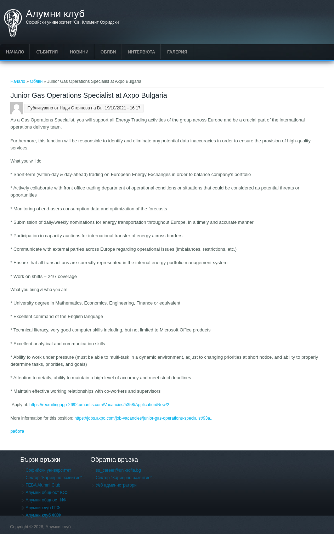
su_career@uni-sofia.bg (118, 470)
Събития (47, 52)
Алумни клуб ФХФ (43, 515)
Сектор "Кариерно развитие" (54, 477)
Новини (79, 52)
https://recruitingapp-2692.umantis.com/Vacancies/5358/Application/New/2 (99, 404)
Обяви (108, 52)
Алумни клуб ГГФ (43, 507)
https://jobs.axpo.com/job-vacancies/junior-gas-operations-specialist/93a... (144, 418)
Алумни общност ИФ (46, 500)
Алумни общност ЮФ (47, 492)
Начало (15, 52)
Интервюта (141, 52)
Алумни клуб (55, 14)
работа (17, 431)
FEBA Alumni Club (43, 485)
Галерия (177, 52)
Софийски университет (48, 470)
